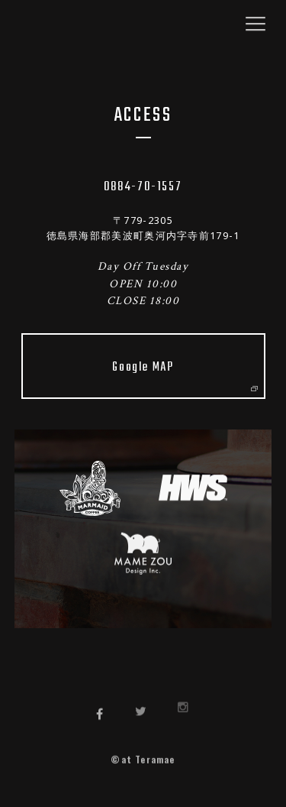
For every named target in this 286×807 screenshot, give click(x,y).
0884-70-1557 (143, 187)
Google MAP (184, 374)
